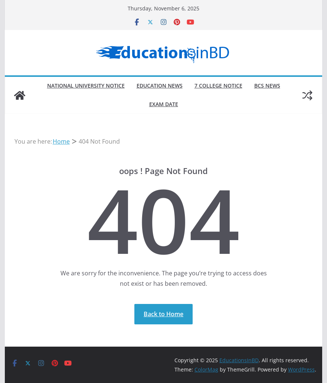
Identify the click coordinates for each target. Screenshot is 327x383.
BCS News (267, 85)
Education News (160, 85)
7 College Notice (218, 85)
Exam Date (163, 104)
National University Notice (86, 85)
